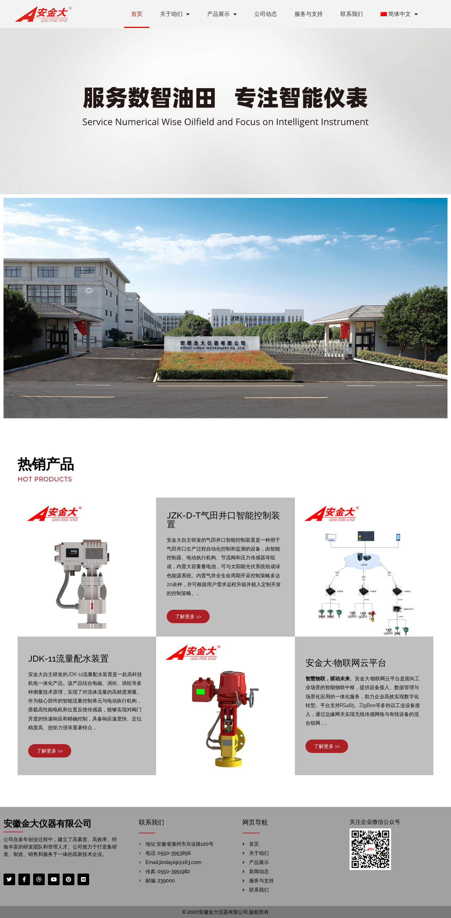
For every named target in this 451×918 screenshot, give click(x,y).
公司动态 (265, 14)
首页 (136, 14)
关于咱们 (175, 14)
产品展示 (222, 14)
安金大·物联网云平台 (346, 662)
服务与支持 (309, 14)
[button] (188, 616)
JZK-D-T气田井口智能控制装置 (223, 519)
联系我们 (351, 14)
